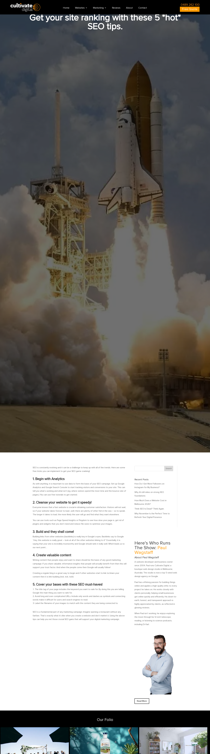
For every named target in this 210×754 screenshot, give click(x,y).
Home (66, 8)
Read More (142, 701)
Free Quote (189, 9)
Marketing (98, 8)
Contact (142, 8)
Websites (80, 8)
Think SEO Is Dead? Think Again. (149, 508)
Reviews (116, 8)
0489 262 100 (190, 5)
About (129, 8)
